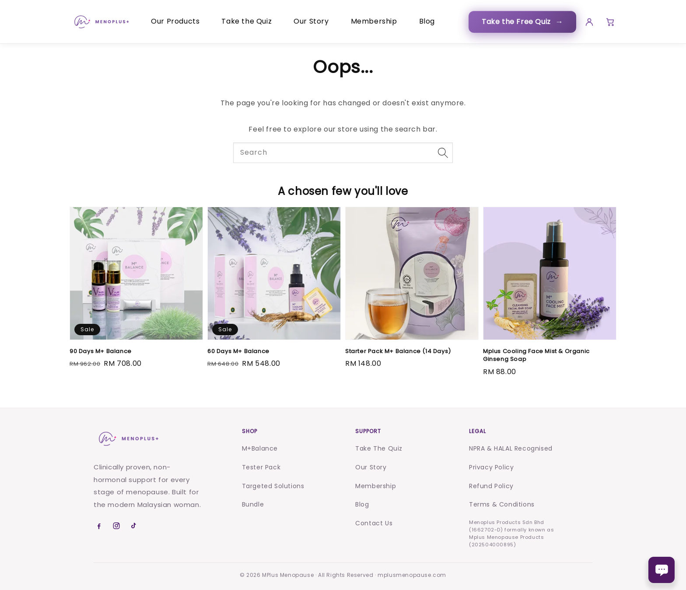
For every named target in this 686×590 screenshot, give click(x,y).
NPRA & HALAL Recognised (511, 448)
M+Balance (260, 448)
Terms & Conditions (502, 504)
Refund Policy (491, 486)
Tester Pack (261, 467)
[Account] (587, 22)
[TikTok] (134, 526)
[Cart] (609, 22)
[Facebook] (99, 526)
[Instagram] (116, 526)
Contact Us (373, 523)
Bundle (253, 504)
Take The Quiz (378, 448)
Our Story (311, 21)
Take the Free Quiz (519, 21)
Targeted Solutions (273, 486)
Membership (374, 21)
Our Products (175, 21)
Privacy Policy (491, 467)
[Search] (442, 152)
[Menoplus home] (128, 438)
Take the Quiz (246, 21)
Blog (427, 21)
